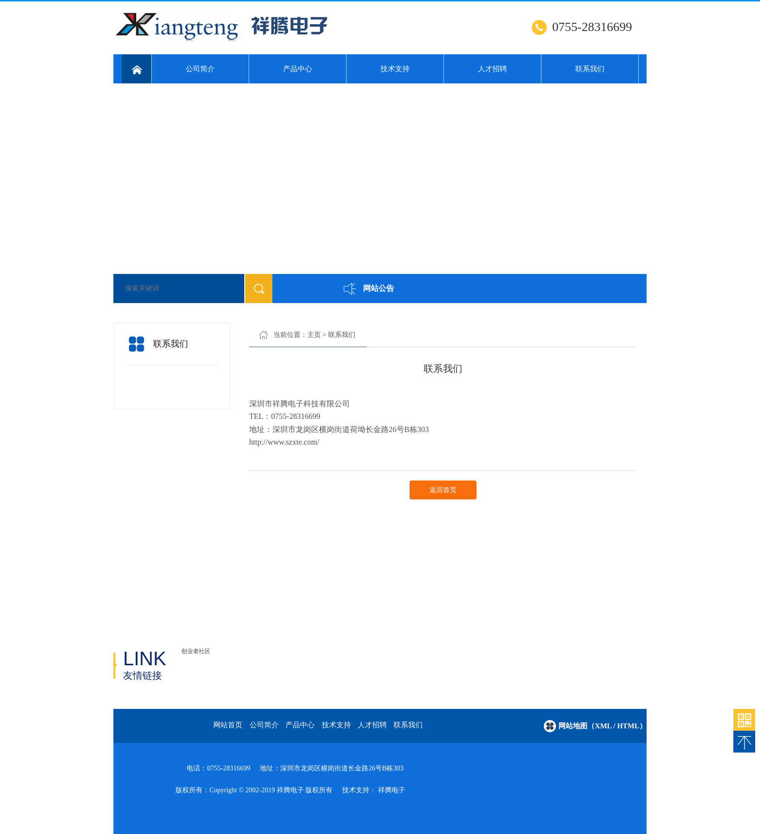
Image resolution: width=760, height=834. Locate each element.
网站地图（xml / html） (602, 726)
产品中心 (297, 69)
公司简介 (200, 69)
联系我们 (589, 69)
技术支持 (395, 69)
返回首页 (443, 490)
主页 (314, 334)
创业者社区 (195, 651)
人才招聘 (492, 69)
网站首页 (227, 725)
